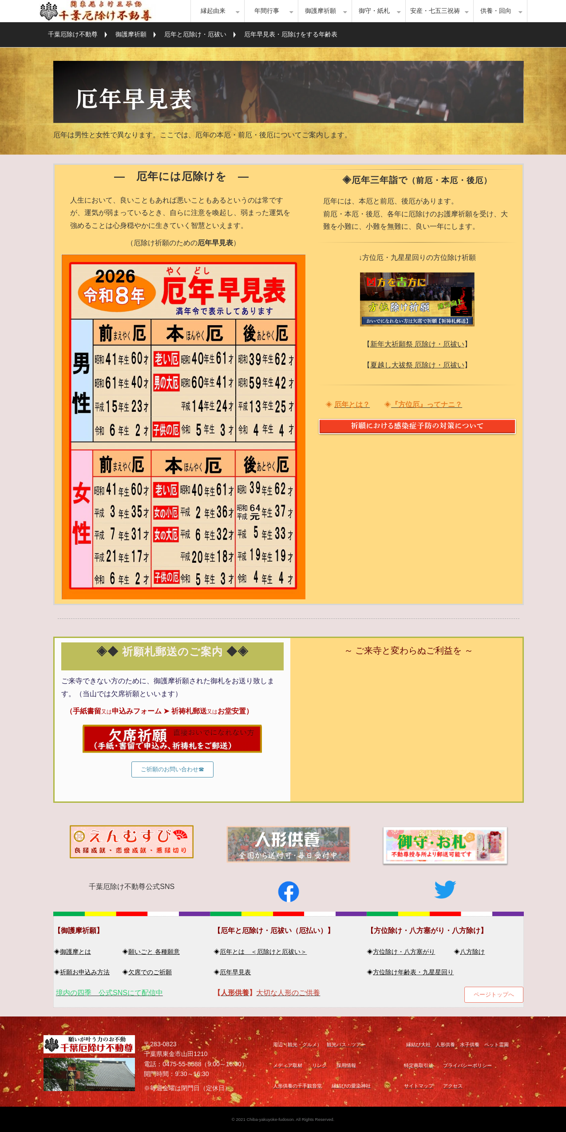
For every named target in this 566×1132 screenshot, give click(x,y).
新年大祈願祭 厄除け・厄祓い (417, 344)
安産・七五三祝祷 (435, 11)
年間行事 (266, 11)
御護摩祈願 (320, 11)
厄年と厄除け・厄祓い (195, 34)
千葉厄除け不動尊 (73, 34)
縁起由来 (213, 11)
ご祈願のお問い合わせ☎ (172, 769)
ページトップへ (494, 994)
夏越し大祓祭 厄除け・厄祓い (417, 365)
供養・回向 (495, 11)
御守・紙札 (374, 11)
